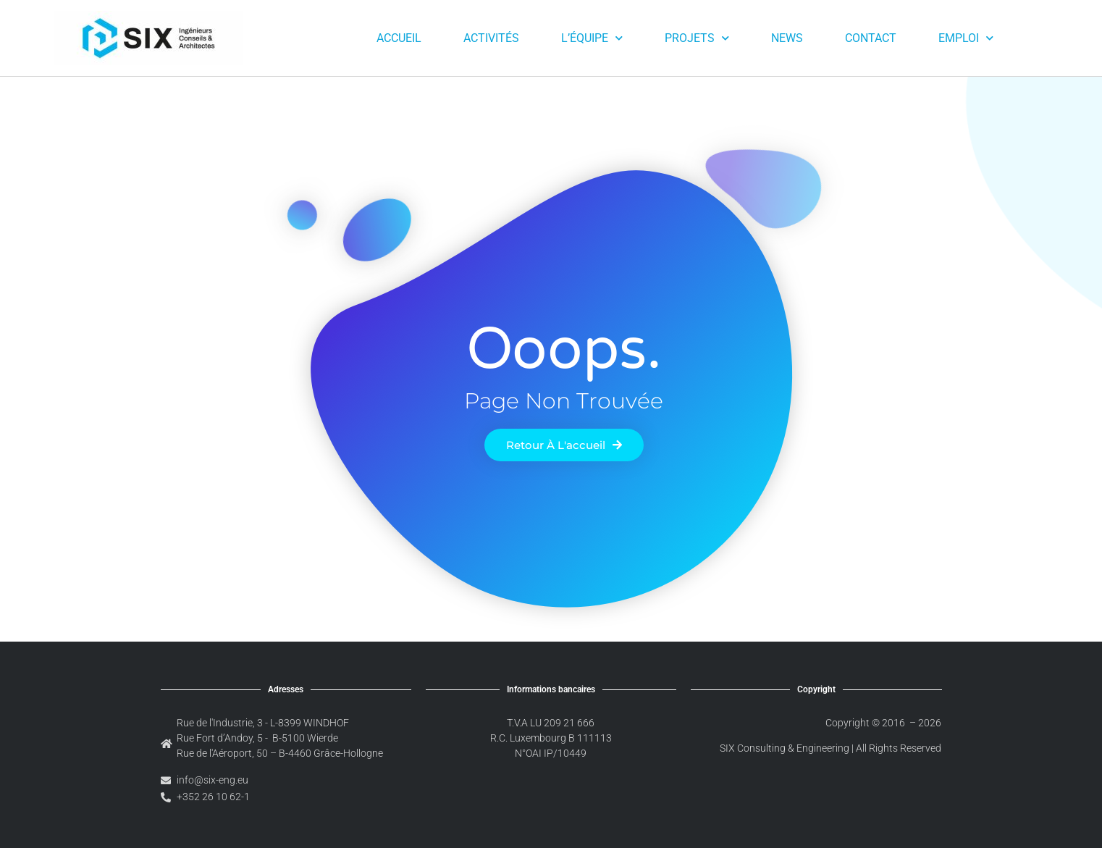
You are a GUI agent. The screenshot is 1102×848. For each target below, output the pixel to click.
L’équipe (592, 38)
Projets (697, 38)
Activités (491, 38)
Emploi (965, 38)
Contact (870, 38)
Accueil (399, 38)
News (787, 38)
